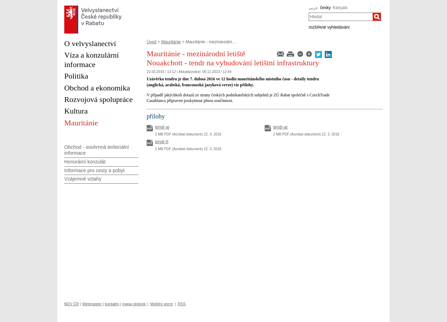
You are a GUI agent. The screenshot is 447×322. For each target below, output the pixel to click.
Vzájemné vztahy (83, 179)
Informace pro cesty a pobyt (94, 170)
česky (325, 7)
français (340, 7)
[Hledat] (377, 17)
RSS (182, 304)
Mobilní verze (161, 304)
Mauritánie (171, 41)
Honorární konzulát (84, 161)
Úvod (151, 41)
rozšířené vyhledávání (329, 27)
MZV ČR (71, 304)
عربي (313, 7)
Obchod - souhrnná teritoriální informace (96, 150)
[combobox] (341, 17)
